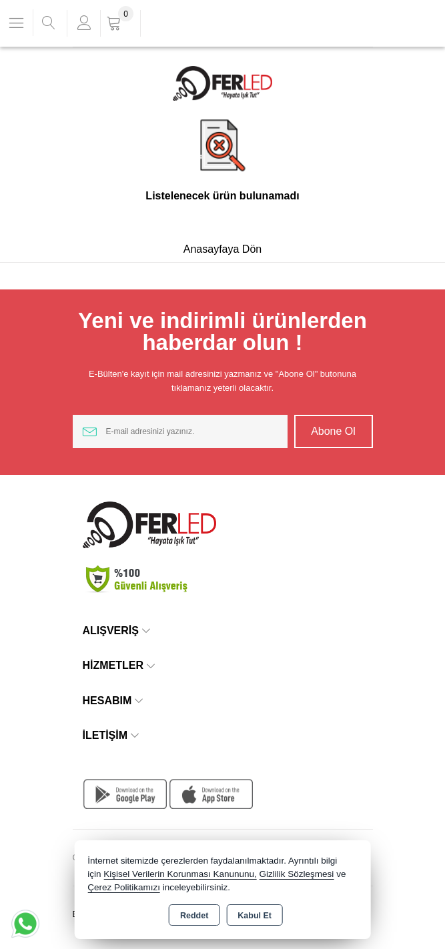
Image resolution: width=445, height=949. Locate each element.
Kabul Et (255, 915)
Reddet (194, 915)
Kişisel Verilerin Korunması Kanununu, (180, 874)
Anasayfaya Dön (222, 249)
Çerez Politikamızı (123, 887)
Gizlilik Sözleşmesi (297, 874)
